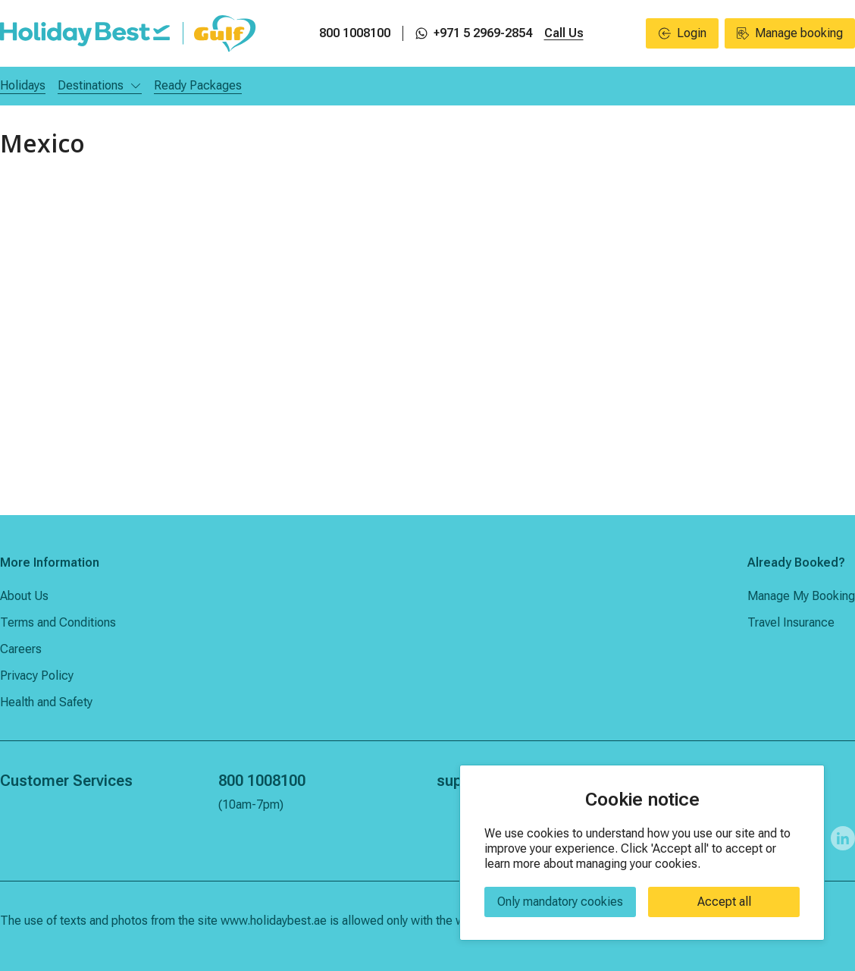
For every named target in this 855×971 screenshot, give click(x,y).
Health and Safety (46, 702)
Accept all (724, 901)
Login (682, 33)
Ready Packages (198, 85)
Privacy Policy (37, 675)
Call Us (564, 33)
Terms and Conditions (58, 622)
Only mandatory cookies (560, 901)
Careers (21, 649)
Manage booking (790, 33)
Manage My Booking (801, 596)
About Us (24, 596)
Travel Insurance (791, 622)
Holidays (22, 85)
